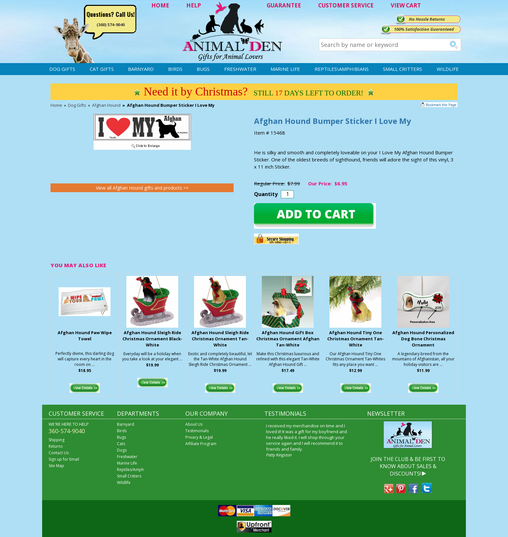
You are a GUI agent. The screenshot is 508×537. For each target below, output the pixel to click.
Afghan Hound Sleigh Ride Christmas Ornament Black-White (152, 339)
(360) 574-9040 (111, 24)
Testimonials (197, 430)
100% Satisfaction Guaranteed (424, 29)
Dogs (122, 450)
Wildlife (448, 69)
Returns (56, 446)
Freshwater (240, 69)
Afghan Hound (106, 105)
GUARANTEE (284, 5)
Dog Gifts (62, 69)
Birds (175, 69)
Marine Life (285, 69)
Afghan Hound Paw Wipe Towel (85, 336)
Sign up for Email (64, 459)
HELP (193, 5)
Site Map (56, 465)
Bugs (203, 69)
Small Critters (402, 69)
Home (56, 105)
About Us (193, 424)
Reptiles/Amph (130, 469)
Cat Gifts (102, 69)
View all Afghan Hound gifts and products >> (142, 188)
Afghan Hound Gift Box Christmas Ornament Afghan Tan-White (287, 339)
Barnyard (141, 69)
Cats (121, 443)
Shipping (56, 440)
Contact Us (59, 452)
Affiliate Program (200, 443)
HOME (160, 5)
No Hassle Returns (427, 19)
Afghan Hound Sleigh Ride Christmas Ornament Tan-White (220, 339)
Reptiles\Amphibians (342, 69)
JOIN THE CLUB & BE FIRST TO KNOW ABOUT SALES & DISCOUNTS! (408, 466)
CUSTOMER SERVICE (346, 5)
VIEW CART (406, 5)
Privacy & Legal (199, 437)
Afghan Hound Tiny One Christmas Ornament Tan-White (355, 339)
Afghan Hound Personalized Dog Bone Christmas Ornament (423, 339)
